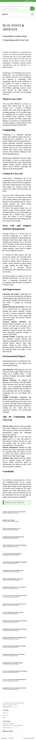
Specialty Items (10, 727)
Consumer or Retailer (8, 724)
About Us (5, 713)
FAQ (4, 717)
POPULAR (10, 502)
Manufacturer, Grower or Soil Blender (13, 725)
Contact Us (6, 715)
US (33, 0)
